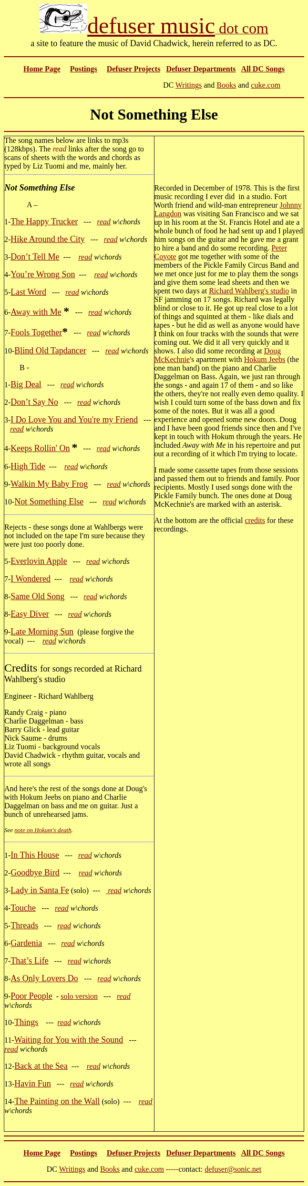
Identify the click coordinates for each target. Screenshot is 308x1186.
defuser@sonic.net (233, 1169)
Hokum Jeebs (265, 359)
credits (255, 520)
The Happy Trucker (44, 221)
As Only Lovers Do (44, 978)
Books (226, 85)
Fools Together (36, 332)
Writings (188, 85)
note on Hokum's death (42, 830)
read (104, 222)
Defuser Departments (201, 69)
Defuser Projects (134, 69)
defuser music (151, 25)
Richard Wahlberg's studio (249, 291)
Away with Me (35, 312)
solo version (79, 996)
